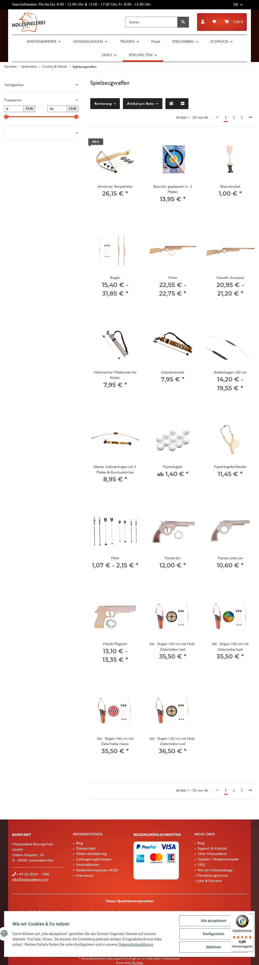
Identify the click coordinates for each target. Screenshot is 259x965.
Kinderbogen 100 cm (230, 372)
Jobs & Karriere (209, 880)
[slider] (6, 116)
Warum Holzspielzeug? (215, 870)
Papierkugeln (172, 466)
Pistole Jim (173, 558)
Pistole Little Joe (230, 558)
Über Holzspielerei (212, 853)
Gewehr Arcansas (230, 277)
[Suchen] (151, 22)
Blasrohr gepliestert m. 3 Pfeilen (172, 189)
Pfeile (115, 558)
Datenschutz (85, 848)
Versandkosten (87, 864)
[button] (202, 22)
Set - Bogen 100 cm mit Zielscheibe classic (115, 741)
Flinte (172, 277)
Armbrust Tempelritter (115, 186)
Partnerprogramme (212, 875)
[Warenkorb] (233, 22)
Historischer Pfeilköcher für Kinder (115, 375)
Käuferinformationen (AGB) (96, 870)
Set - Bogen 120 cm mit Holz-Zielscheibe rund (172, 741)
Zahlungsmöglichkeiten (93, 859)
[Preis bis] (57, 109)
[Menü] (251, 915)
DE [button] (235, 4)
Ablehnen (213, 947)
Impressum (84, 875)
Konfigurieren (213, 934)
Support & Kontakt (212, 848)
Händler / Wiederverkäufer (218, 859)
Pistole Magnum (115, 644)
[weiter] (250, 117)
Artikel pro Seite (140, 103)
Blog (79, 843)
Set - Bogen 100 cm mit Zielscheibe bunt (230, 646)
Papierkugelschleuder (230, 466)
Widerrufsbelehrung (91, 853)
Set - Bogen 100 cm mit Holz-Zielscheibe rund (172, 646)
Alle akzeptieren (213, 921)
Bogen (115, 277)
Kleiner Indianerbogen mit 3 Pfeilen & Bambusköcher (115, 469)
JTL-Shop (137, 962)
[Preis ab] (14, 109)
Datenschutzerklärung (136, 944)
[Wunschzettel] (214, 22)
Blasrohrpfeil (230, 186)
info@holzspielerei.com (30, 879)
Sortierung (103, 103)
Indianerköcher (172, 372)
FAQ (201, 864)
